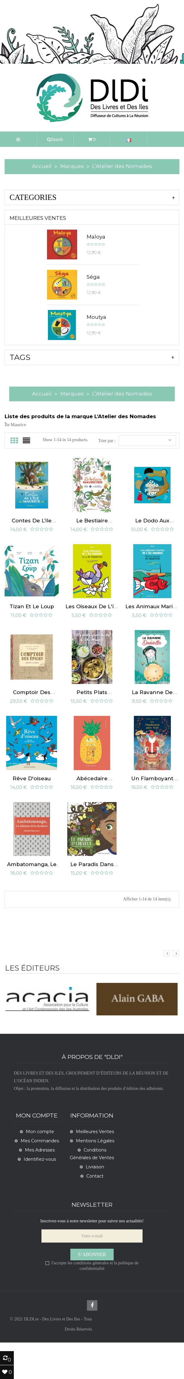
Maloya (96, 237)
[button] (55, 139)
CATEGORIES (33, 197)
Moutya (96, 317)
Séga (93, 277)
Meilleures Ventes (38, 218)
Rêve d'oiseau (32, 807)
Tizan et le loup (32, 621)
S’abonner (92, 1290)
